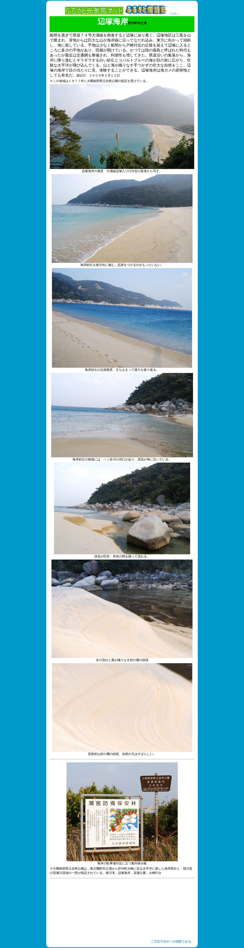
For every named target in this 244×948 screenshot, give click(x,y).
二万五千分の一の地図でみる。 (172, 941)
